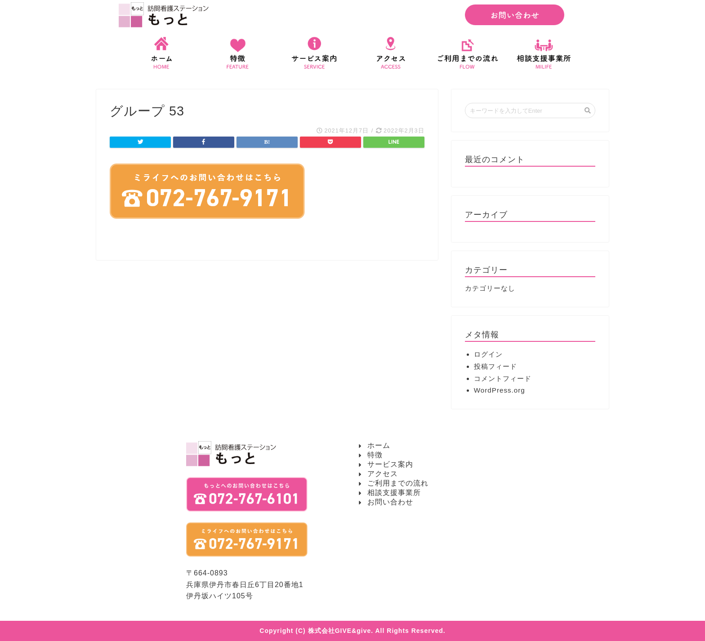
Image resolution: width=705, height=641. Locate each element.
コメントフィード (502, 378)
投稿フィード (495, 366)
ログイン (488, 354)
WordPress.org (499, 390)
